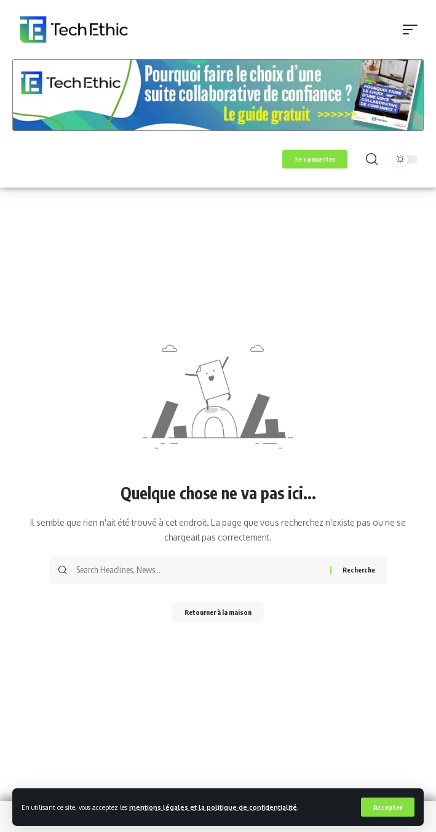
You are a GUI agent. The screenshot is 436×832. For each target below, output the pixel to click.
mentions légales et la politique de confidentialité (213, 807)
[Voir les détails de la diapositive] (218, 95)
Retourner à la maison (218, 612)
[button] (387, 807)
